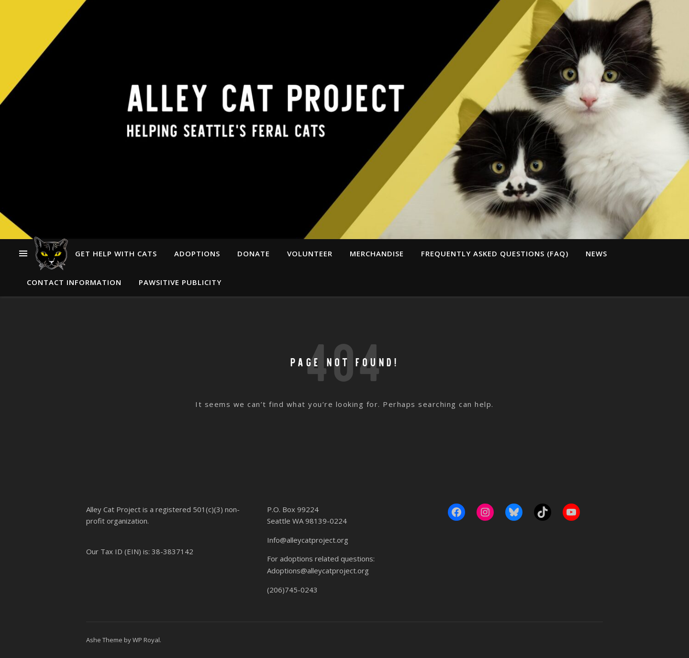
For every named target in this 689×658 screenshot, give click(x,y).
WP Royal (146, 640)
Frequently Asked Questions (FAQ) (494, 253)
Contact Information (74, 282)
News (596, 253)
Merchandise (377, 253)
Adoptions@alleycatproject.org (318, 570)
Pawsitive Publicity (180, 282)
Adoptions (197, 253)
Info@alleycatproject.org (307, 540)
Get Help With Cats (116, 253)
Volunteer (310, 253)
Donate (253, 253)
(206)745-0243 (292, 589)
